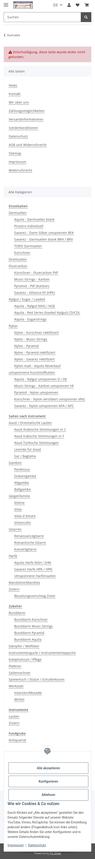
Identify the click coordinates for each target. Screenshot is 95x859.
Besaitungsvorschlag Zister (35, 596)
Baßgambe (22, 489)
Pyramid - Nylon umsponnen (36, 392)
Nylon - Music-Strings (30, 339)
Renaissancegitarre (29, 536)
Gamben (15, 462)
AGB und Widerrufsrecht (28, 145)
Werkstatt (16, 686)
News (13, 85)
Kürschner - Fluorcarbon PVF (36, 272)
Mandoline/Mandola (24, 582)
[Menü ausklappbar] (6, 3)
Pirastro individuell (28, 226)
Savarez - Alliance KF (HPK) (34, 292)
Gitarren (15, 529)
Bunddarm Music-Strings (33, 626)
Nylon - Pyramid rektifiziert (34, 352)
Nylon (13, 326)
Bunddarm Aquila (28, 639)
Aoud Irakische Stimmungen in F (39, 436)
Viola (18, 509)
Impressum (16, 845)
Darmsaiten (18, 213)
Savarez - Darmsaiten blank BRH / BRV (43, 239)
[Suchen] (42, 17)
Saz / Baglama (25, 456)
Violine (19, 502)
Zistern (14, 589)
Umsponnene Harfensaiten (35, 576)
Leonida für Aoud (27, 449)
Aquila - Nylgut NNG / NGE (34, 306)
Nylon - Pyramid (26, 346)
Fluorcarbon (18, 266)
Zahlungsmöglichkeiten (27, 111)
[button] (69, 5)
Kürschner (22, 252)
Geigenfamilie (19, 496)
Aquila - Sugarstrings (30, 319)
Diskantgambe (25, 476)
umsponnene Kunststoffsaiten (32, 372)
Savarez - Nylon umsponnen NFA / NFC (44, 406)
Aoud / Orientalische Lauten (30, 423)
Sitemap (15, 153)
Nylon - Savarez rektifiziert (34, 359)
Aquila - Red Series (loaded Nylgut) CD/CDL (47, 312)
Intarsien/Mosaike (28, 693)
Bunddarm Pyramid (29, 633)
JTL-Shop (55, 853)
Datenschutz (37, 845)
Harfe (13, 556)
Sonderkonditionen (23, 128)
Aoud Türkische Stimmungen (36, 443)
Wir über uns (19, 102)
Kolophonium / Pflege (25, 659)
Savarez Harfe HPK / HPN (33, 569)
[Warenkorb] (86, 5)
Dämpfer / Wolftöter (24, 646)
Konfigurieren (48, 781)
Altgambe (21, 482)
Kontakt (14, 94)
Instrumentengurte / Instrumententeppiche (42, 653)
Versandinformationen (26, 119)
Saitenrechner (20, 673)
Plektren (15, 666)
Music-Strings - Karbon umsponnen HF (44, 386)
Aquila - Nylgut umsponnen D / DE (40, 379)
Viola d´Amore (25, 516)
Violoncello (22, 522)
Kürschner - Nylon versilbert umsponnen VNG (49, 399)
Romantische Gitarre (30, 542)
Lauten (14, 716)
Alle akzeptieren (48, 768)
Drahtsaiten (18, 259)
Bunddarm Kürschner (31, 619)
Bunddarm (17, 613)
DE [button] (55, 5)
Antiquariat (17, 740)
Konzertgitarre (25, 549)
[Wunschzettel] (77, 5)
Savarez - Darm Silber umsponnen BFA (44, 232)
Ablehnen (48, 795)
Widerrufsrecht (20, 170)
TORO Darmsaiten (28, 246)
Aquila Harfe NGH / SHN (32, 562)
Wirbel (19, 699)
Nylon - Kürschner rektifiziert (36, 332)
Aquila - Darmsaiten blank (34, 219)
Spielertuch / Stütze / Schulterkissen (36, 679)
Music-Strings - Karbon (32, 279)
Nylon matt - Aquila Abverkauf (37, 366)
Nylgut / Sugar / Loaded (27, 299)
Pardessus (22, 469)
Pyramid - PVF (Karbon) (31, 286)
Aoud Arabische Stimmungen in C (40, 429)
